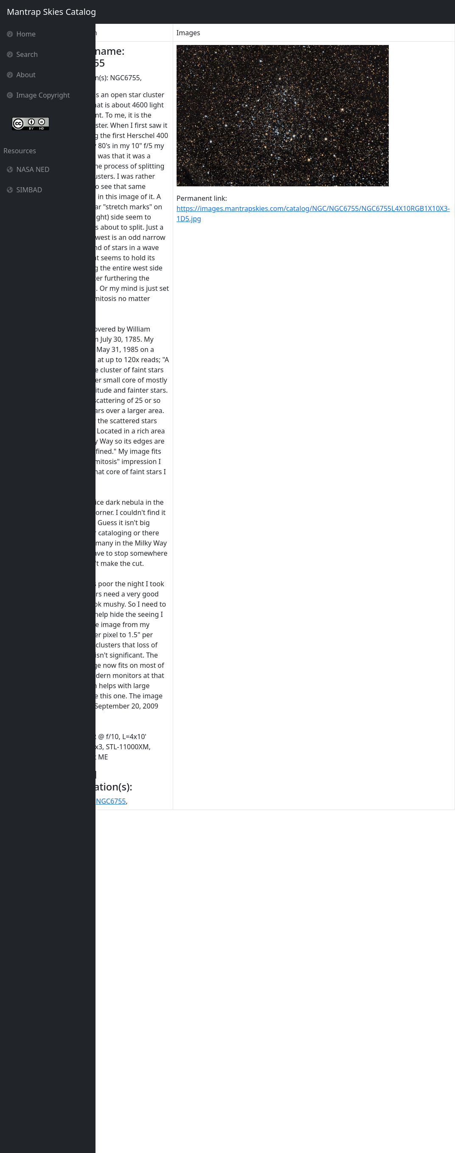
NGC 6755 (115, 1127)
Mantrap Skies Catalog (51, 11)
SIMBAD (24, 189)
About (21, 74)
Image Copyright (38, 95)
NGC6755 (150, 1127)
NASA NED (28, 169)
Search (22, 54)
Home (21, 34)
